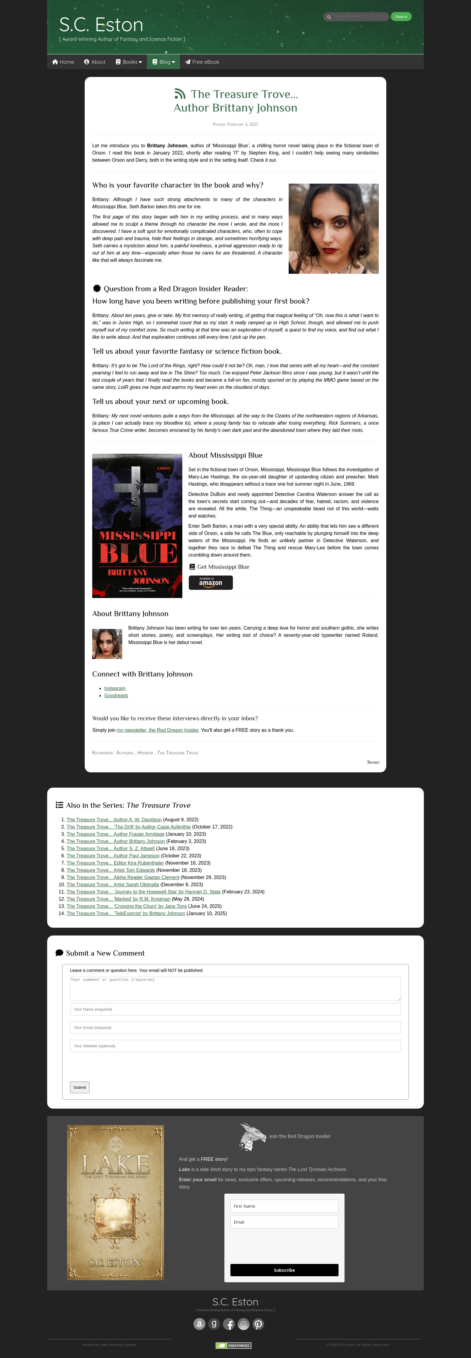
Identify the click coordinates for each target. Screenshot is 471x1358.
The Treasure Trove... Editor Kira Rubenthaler (115, 862)
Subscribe (284, 1274)
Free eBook (202, 62)
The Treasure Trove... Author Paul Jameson (113, 855)
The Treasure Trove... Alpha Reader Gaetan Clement (123, 877)
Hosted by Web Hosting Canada (109, 1349)
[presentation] (115, 1074)
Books (128, 62)
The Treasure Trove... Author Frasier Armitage (115, 834)
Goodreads (116, 695)
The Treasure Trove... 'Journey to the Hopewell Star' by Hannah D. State (144, 891)
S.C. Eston (101, 24)
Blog (163, 62)
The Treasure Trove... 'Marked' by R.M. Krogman (119, 899)
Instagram (115, 688)
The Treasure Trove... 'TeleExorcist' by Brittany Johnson (126, 913)
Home (63, 62)
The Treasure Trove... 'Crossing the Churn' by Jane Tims (127, 906)
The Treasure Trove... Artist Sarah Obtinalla (113, 884)
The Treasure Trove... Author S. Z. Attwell (111, 848)
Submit (80, 1092)
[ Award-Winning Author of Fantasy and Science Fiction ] (122, 39)
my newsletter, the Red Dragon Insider (157, 730)
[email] (284, 1226)
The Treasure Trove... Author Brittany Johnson (116, 841)
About (94, 62)
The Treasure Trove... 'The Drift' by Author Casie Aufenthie (129, 826)
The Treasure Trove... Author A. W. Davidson (114, 819)
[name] (284, 1210)
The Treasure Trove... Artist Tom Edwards (111, 870)
